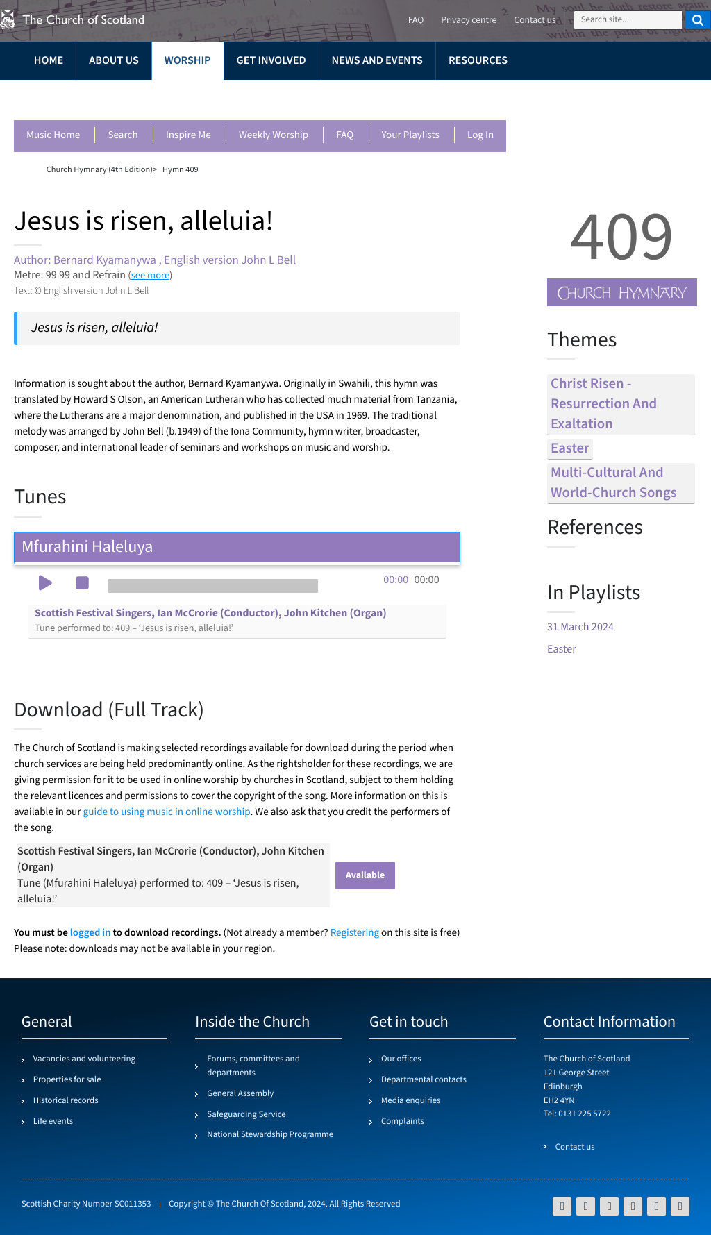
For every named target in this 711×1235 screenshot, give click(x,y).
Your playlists (411, 135)
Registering (355, 933)
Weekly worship (273, 135)
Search (122, 135)
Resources (478, 61)
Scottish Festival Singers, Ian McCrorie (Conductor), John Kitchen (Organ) (211, 620)
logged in (90, 932)
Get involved (271, 61)
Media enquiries (410, 1101)
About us (114, 61)
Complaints (402, 1122)
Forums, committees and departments (253, 1066)
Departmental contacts (424, 1080)
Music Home (53, 135)
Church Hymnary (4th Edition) (100, 169)
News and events (377, 61)
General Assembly (240, 1094)
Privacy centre (468, 20)
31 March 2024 (580, 627)
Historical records (66, 1101)
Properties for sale (67, 1080)
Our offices (401, 1059)
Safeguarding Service (246, 1115)
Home (48, 61)
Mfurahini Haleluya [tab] (237, 547)
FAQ (344, 135)
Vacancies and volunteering (84, 1059)
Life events (53, 1122)
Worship (188, 61)
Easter (561, 649)
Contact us (534, 20)
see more (150, 275)
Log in (480, 135)
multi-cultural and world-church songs (614, 483)
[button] (45, 584)
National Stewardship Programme (270, 1135)
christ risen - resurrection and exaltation (604, 404)
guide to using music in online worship (167, 812)
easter (570, 449)
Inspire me (188, 135)
